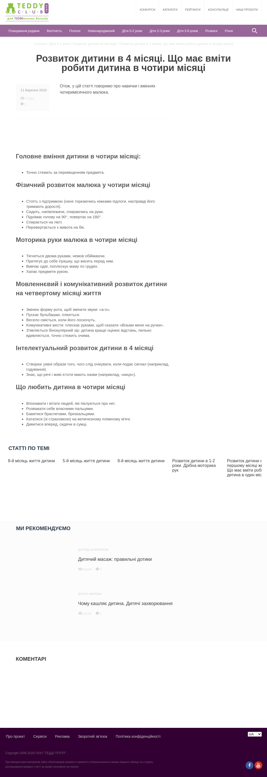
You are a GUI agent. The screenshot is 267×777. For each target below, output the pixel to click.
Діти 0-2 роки (132, 31)
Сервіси (40, 736)
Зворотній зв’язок (92, 736)
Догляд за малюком (93, 549)
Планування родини (23, 31)
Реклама (62, 736)
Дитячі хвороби (90, 594)
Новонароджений (101, 31)
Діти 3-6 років (187, 31)
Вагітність (54, 31)
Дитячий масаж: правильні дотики (115, 559)
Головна (40, 44)
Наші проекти (247, 9)
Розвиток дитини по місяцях (95, 44)
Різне (229, 31)
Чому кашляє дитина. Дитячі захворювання (125, 603)
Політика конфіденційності (138, 736)
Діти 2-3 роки (160, 31)
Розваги (211, 31)
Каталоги (170, 9)
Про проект (15, 736)
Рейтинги (193, 9)
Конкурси (147, 9)
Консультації (218, 9)
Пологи (75, 31)
